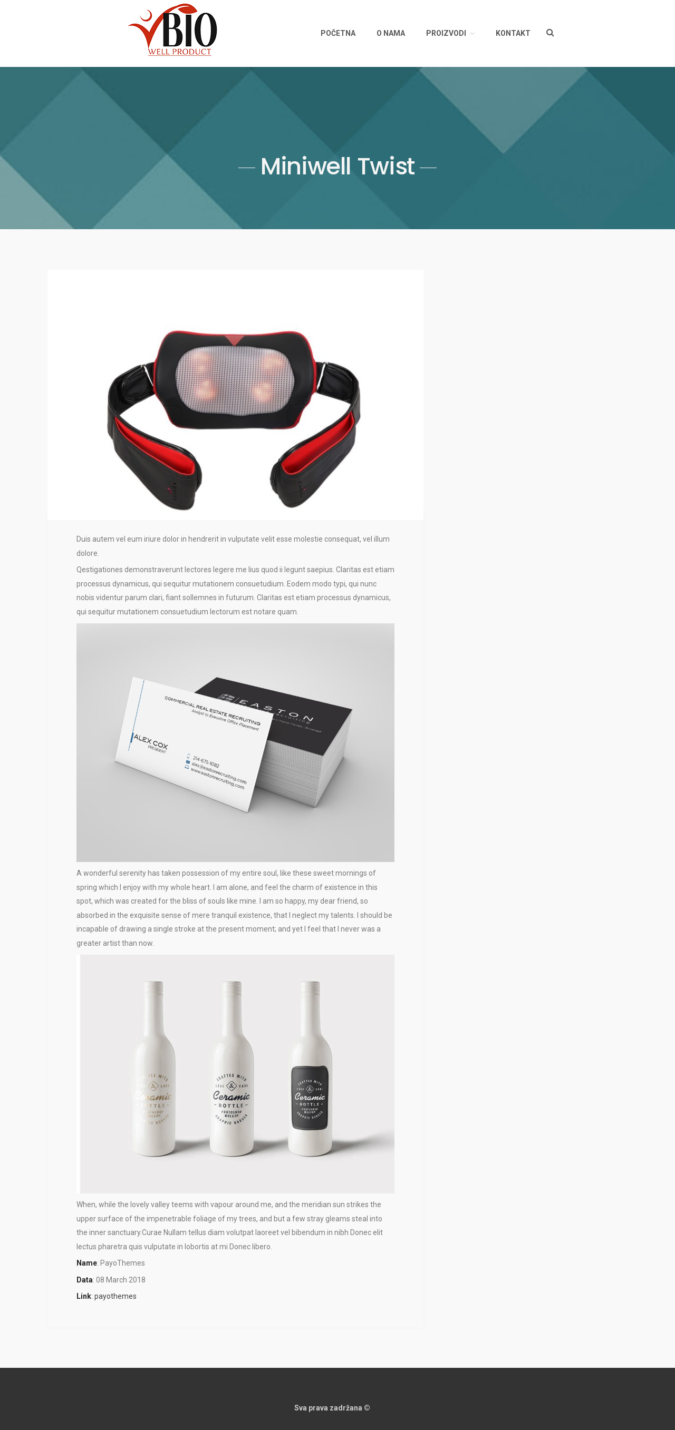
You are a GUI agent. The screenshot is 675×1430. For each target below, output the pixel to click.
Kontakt (513, 33)
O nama (391, 33)
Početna (338, 33)
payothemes (115, 1296)
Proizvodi (446, 33)
